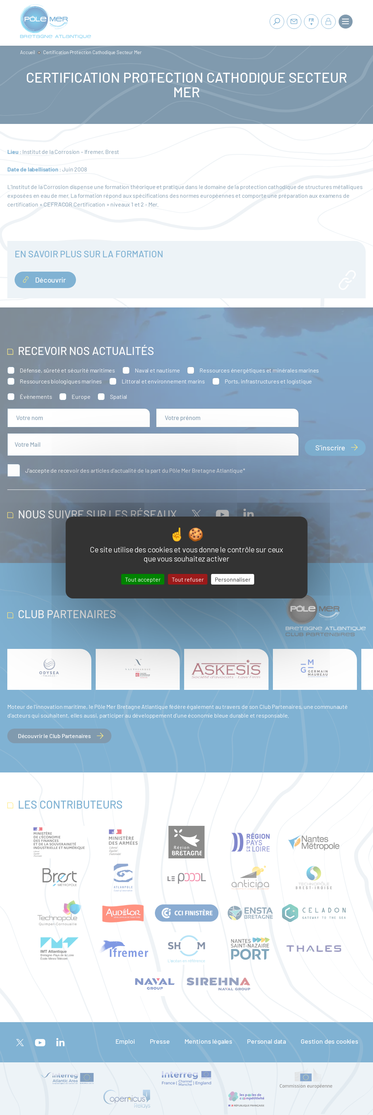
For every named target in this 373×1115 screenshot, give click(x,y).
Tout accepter (143, 579)
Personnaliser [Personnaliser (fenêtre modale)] (233, 579)
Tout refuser (188, 579)
